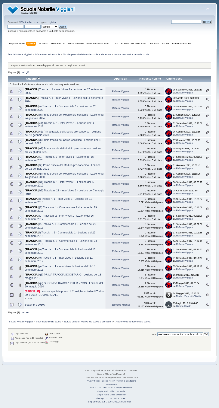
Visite (157, 78)
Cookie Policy (108, 381)
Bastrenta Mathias (120, 304)
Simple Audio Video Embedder (111, 391)
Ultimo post (174, 78)
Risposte (145, 78)
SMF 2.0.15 (95, 387)
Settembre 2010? (35, 304)
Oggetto (33, 78)
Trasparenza (111, 384)
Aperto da (120, 78)
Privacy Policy (93, 381)
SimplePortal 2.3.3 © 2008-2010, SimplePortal (110, 402)
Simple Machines (124, 387)
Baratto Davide (183, 306)
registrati (52, 22)
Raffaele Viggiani (120, 91)
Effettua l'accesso (29, 22)
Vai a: (154, 334)
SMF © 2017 (109, 387)
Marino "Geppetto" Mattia (188, 296)
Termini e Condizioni (126, 381)
